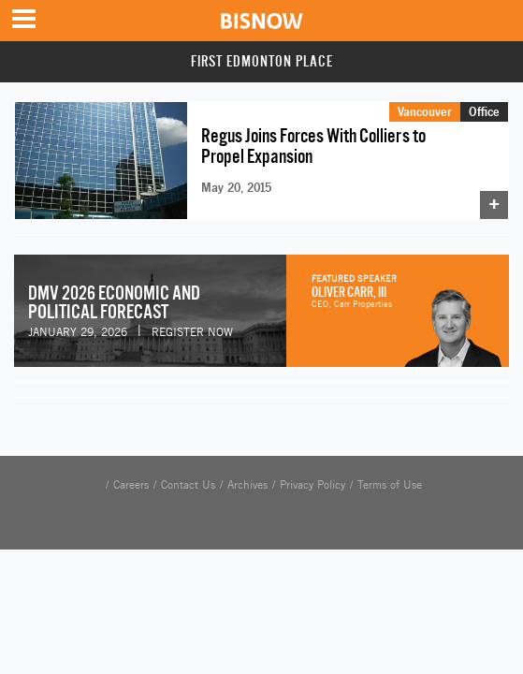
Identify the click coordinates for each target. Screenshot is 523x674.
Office (484, 111)
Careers (131, 484)
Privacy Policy (312, 484)
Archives (247, 484)
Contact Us (188, 484)
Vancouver (425, 111)
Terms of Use (389, 484)
